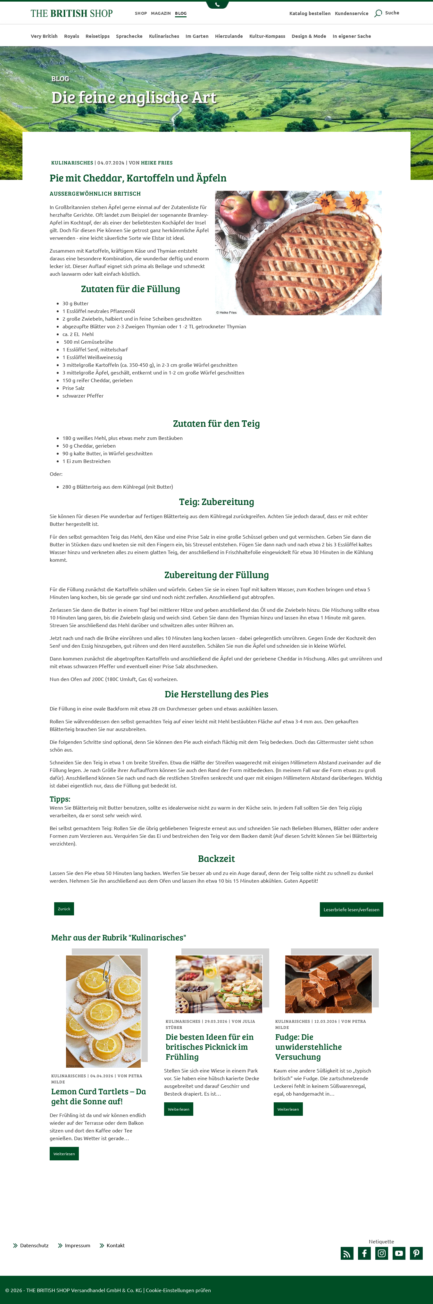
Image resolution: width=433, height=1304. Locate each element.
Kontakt (116, 1245)
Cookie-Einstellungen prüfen (178, 1290)
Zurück (64, 908)
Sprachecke (129, 36)
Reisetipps (98, 36)
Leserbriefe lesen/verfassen (351, 909)
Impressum (77, 1245)
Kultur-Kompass (267, 36)
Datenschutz (34, 1245)
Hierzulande (229, 36)
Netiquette (381, 1241)
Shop (141, 13)
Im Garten (197, 36)
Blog (181, 13)
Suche (386, 12)
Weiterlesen (64, 1153)
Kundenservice (352, 13)
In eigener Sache (352, 36)
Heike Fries (157, 162)
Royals (71, 36)
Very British (44, 36)
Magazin (161, 13)
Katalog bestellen (310, 13)
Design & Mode (309, 36)
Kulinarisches (164, 36)
